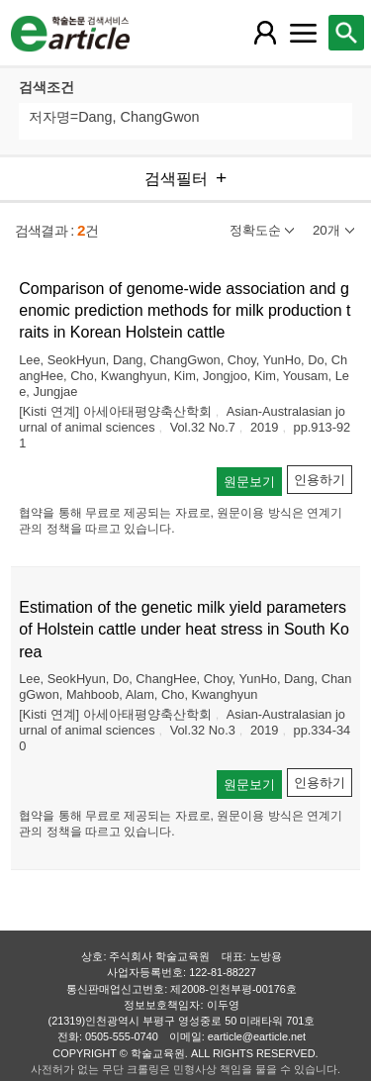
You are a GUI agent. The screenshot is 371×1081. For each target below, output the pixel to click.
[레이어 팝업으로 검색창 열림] (346, 32)
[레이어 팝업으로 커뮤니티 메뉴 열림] (303, 32)
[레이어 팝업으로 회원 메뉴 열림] (265, 32)
